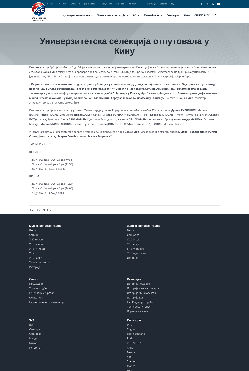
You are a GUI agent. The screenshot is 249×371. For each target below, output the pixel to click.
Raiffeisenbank (136, 334)
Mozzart (132, 352)
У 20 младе (133, 239)
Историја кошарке (138, 283)
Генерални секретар (41, 293)
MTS (129, 324)
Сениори (34, 235)
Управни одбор (38, 288)
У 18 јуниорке (135, 248)
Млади (33, 338)
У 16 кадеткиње (136, 253)
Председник (36, 283)
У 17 (31, 253)
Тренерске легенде (139, 306)
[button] (215, 15)
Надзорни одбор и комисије (46, 302)
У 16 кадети (36, 258)
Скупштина (36, 297)
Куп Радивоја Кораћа (140, 302)
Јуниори (34, 343)
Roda (130, 338)
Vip (129, 356)
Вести (32, 230)
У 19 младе (133, 244)
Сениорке (133, 235)
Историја (34, 267)
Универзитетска (39, 262)
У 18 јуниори (37, 248)
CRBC (130, 347)
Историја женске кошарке (143, 288)
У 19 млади (36, 244)
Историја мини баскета (141, 293)
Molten (131, 366)
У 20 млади (36, 239)
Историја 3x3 (135, 297)
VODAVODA (134, 343)
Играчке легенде (137, 311)
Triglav (131, 329)
